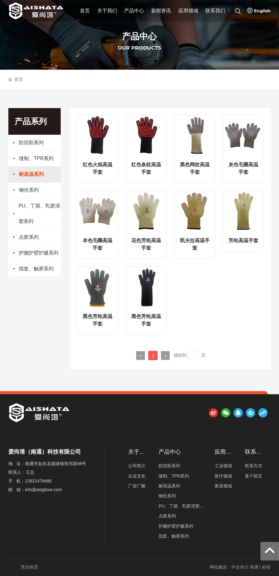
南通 (254, 567)
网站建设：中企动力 (229, 567)
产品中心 (139, 36)
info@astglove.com (43, 489)
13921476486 (38, 480)
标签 (266, 567)
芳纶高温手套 (243, 240)
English (262, 11)
